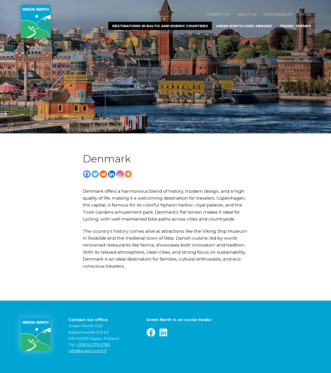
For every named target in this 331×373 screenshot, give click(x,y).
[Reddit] (103, 174)
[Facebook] (87, 174)
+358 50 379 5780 (93, 344)
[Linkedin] (111, 174)
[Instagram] (120, 174)
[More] (128, 174)
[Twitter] (95, 174)
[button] (150, 332)
